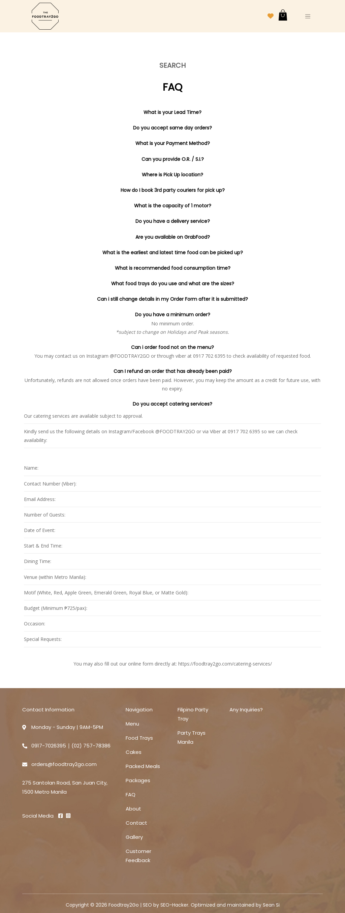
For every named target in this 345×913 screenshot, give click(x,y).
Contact (136, 822)
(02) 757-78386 (91, 745)
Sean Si (271, 905)
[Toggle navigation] (308, 16)
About (133, 808)
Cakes (134, 752)
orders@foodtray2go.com (64, 764)
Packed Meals (143, 766)
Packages (138, 780)
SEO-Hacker (174, 905)
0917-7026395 (48, 745)
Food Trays (139, 737)
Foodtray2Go (123, 905)
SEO (147, 905)
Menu (132, 723)
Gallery (134, 837)
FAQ (130, 794)
